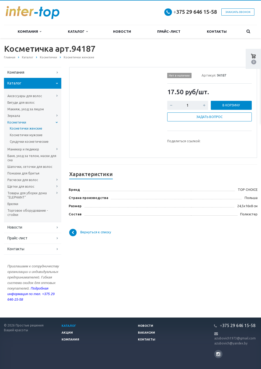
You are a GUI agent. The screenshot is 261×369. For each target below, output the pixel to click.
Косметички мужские (26, 135)
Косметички (16, 122)
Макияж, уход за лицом (25, 109)
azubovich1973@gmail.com (235, 338)
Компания (29, 32)
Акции (67, 332)
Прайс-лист (168, 31)
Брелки (12, 204)
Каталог (78, 32)
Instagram (218, 354)
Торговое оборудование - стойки (27, 212)
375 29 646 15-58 (195, 12)
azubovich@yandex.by (231, 343)
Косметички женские (26, 128)
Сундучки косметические (29, 141)
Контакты (217, 31)
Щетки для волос (20, 186)
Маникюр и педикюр (23, 149)
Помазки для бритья (23, 173)
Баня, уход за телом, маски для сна (31, 158)
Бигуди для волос (21, 102)
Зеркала (13, 115)
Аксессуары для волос (24, 96)
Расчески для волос (22, 180)
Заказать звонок (237, 12)
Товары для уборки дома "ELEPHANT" (27, 195)
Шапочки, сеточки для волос (29, 166)
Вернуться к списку (90, 232)
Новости (122, 31)
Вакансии (146, 332)
